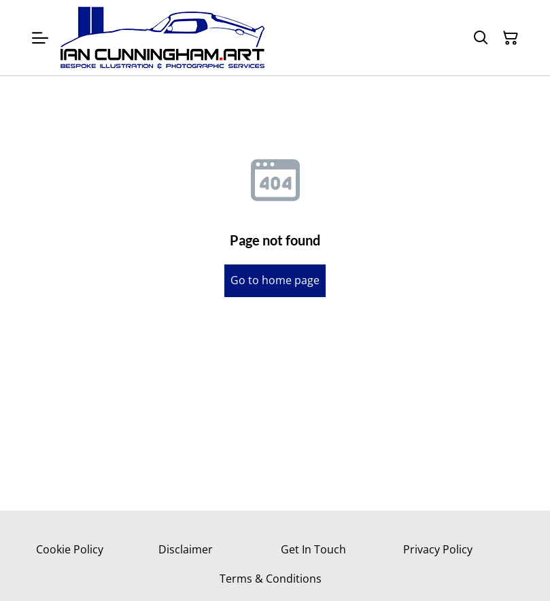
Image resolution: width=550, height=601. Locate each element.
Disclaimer (185, 549)
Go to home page (275, 280)
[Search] (481, 38)
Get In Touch (313, 549)
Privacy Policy (437, 549)
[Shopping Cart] (511, 38)
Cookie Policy (69, 549)
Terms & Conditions (271, 578)
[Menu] (40, 38)
